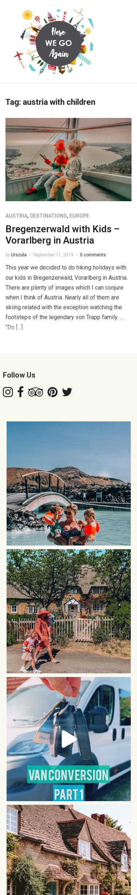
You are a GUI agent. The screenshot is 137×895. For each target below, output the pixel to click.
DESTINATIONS (48, 216)
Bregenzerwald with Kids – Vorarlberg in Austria (62, 234)
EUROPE (79, 216)
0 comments (93, 254)
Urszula (19, 254)
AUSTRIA (16, 216)
